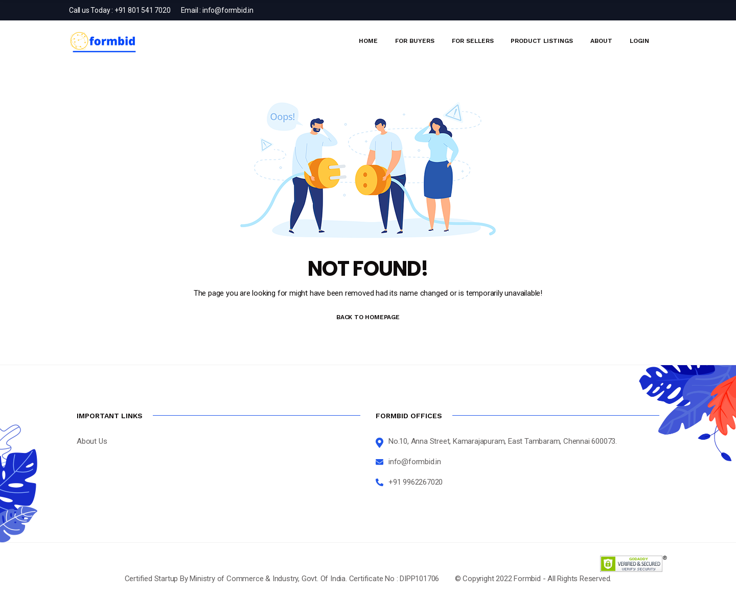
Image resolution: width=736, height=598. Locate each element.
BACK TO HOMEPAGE (368, 317)
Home (368, 40)
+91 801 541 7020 (142, 10)
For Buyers (414, 40)
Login (639, 40)
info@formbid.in (228, 10)
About (601, 40)
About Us (92, 441)
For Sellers (473, 40)
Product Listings (542, 40)
